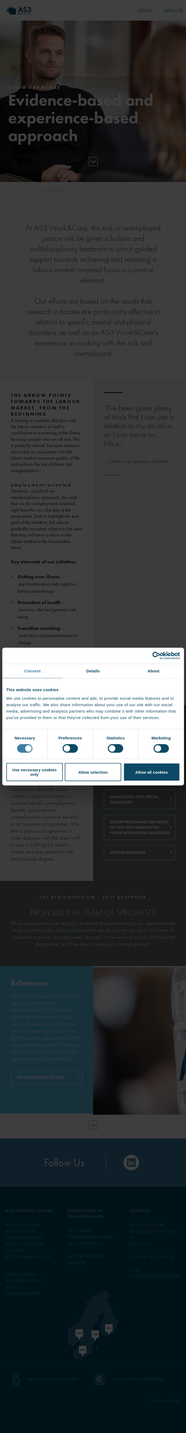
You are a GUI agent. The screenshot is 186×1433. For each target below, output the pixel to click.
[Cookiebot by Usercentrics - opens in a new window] (156, 656)
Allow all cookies (151, 772)
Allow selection (93, 772)
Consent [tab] (32, 670)
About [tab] (154, 670)
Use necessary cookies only (34, 772)
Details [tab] (93, 670)
